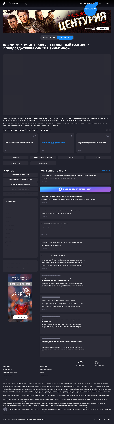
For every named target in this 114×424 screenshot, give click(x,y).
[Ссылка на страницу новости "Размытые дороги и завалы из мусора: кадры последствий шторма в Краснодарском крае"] (75, 179)
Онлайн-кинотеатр (7, 369)
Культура (7, 238)
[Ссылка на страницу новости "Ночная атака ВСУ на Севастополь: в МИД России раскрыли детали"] (75, 245)
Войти (108, 3)
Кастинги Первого (7, 375)
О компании (6, 363)
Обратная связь (43, 366)
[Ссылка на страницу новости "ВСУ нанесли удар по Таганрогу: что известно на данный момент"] (75, 213)
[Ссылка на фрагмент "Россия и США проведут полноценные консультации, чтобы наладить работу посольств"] (93, 143)
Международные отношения (43, 157)
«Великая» (79, 391)
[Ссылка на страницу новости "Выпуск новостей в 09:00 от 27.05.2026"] (75, 262)
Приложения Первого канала (10, 372)
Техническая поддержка (46, 369)
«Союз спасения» (53, 391)
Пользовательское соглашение (47, 363)
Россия (71, 157)
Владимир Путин (16, 163)
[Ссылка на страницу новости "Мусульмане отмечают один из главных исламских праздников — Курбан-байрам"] (75, 324)
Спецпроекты (6, 366)
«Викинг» (68, 391)
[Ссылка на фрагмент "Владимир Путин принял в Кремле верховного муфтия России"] (20, 143)
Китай (98, 157)
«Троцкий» (73, 391)
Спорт (6, 246)
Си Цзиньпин (43, 163)
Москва (7, 253)
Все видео (5, 379)
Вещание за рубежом (99, 363)
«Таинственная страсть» (96, 391)
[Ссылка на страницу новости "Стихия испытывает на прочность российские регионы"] (75, 303)
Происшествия (9, 226)
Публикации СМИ (44, 375)
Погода (7, 250)
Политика (16, 157)
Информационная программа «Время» (16, 264)
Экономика (8, 210)
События (42, 372)
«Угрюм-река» (61, 391)
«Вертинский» (86, 391)
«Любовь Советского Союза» (41, 391)
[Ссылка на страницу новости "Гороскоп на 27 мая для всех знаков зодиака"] (75, 229)
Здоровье (8, 242)
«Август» (31, 391)
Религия (7, 234)
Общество (8, 218)
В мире (7, 214)
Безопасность (9, 230)
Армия (7, 222)
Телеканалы (83, 405)
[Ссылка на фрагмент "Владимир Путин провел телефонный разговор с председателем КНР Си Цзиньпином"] (57, 143)
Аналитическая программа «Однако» (16, 268)
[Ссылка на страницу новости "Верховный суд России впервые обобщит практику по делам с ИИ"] (75, 199)
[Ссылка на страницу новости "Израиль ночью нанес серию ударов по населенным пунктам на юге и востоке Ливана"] (75, 346)
